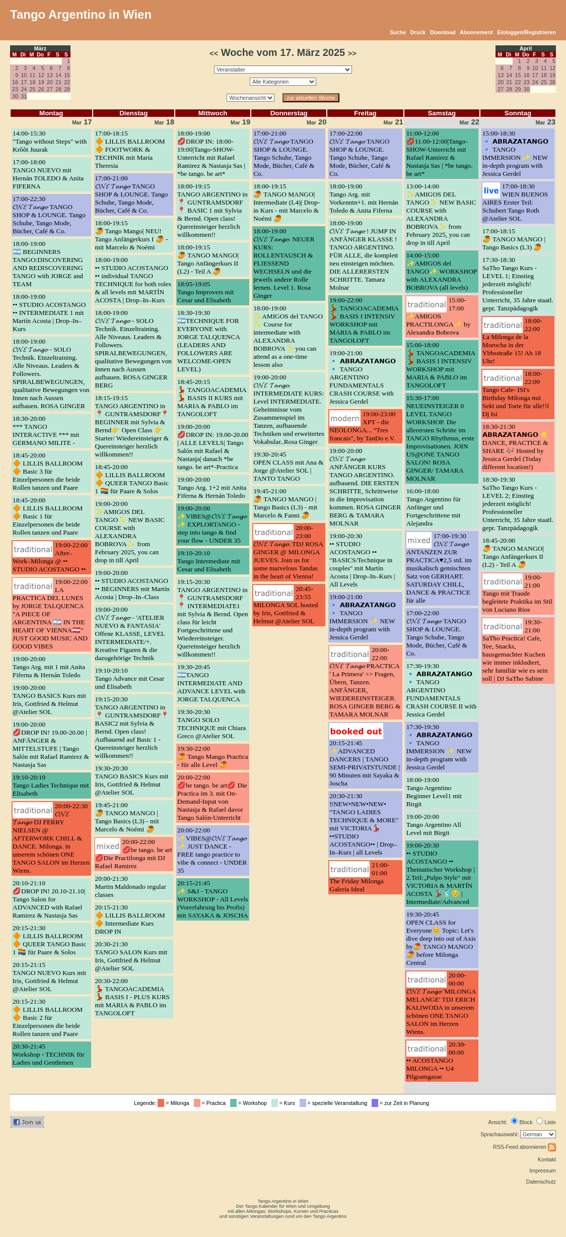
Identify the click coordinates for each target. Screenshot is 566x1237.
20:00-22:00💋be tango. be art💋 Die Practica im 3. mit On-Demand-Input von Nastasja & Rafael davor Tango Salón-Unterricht (212, 797)
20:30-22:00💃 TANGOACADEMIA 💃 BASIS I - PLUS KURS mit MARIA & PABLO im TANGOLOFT (132, 997)
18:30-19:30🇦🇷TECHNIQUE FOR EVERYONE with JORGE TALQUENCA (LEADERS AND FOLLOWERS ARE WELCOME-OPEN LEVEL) (208, 341)
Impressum (542, 1170)
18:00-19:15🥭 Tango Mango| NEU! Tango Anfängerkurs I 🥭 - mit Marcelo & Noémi (131, 235)
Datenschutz (541, 1182)
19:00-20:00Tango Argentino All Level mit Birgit (433, 824)
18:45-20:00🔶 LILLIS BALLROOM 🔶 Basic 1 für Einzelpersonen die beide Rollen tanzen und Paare (48, 516)
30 (15, 96)
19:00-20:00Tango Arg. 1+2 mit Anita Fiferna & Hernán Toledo (211, 487)
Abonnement (476, 32)
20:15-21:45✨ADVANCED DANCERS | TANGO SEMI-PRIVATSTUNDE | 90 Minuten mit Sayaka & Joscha (364, 763)
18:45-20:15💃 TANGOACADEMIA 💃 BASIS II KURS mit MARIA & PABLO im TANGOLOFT (211, 398)
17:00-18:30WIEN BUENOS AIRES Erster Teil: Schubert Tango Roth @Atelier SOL (515, 202)
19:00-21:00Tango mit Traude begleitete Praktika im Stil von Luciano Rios (517, 593)
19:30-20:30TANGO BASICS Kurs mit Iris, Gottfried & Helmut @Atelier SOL (132, 780)
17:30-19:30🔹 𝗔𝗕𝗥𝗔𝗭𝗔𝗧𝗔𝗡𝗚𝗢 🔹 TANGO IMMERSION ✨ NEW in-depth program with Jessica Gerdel (439, 747)
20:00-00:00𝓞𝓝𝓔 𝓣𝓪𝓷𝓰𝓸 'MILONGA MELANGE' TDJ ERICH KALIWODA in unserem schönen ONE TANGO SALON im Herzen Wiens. (441, 1003)
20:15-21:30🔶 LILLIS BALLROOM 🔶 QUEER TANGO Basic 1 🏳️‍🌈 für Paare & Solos (49, 940)
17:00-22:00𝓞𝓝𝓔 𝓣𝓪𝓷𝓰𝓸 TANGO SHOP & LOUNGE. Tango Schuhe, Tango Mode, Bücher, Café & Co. (359, 153)
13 (50, 75)
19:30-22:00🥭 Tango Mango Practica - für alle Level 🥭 (212, 756)
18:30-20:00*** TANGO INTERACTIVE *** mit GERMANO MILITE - (46, 430)
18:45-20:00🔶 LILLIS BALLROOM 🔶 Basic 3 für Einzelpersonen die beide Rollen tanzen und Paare (48, 471)
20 (50, 82)
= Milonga (175, 1103)
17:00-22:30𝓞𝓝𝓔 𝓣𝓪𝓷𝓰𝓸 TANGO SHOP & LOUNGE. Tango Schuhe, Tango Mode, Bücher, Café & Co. (49, 215)
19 (41, 82)
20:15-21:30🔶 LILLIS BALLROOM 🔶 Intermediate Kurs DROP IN (130, 919)
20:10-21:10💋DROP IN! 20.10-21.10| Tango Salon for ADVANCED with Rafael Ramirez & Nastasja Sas (49, 899)
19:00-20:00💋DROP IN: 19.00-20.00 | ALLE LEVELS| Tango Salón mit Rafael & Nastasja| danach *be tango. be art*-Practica (212, 447)
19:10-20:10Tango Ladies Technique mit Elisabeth (51, 785)
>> (352, 53)
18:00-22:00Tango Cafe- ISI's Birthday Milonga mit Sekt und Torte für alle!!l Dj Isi (515, 394)
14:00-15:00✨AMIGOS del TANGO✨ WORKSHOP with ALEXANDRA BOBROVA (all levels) (441, 271)
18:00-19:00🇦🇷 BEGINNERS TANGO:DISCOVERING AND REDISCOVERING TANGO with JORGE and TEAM (48, 264)
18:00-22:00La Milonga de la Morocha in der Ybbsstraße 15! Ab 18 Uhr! (512, 341)
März (40, 48)
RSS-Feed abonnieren (524, 1147)
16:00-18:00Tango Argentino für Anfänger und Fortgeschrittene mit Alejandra (433, 507)
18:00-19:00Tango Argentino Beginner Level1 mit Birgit (434, 792)
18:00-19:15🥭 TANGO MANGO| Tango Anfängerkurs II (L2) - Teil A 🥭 (208, 259)
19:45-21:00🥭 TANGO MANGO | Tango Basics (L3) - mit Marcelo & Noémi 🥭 (127, 817)
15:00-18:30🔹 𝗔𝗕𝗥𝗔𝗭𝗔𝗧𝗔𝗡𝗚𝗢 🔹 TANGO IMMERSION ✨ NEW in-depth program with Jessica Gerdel (515, 153)
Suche (398, 32)
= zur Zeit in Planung (402, 1103)
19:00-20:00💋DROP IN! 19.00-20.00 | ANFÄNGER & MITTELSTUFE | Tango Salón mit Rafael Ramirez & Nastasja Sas (51, 744)
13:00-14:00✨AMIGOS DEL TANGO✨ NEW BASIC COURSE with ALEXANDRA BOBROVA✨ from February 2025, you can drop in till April (441, 214)
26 (41, 89)
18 (33, 82)
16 (15, 82)
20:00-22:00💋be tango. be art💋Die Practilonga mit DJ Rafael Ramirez (133, 854)
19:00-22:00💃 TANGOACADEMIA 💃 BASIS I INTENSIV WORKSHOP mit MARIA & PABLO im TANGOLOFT (363, 320)
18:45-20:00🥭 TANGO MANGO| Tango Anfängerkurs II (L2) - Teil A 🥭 (513, 552)
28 (58, 89)
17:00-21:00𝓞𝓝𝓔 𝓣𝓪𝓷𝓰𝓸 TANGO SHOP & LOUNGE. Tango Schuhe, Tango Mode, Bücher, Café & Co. (131, 194)
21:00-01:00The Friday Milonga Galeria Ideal (359, 877)
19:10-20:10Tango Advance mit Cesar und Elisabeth (130, 678)
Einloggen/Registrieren (526, 32)
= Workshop (250, 1103)
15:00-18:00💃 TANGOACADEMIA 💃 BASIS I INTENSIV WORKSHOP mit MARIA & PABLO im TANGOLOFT (440, 365)
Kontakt (547, 1159)
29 (67, 89)
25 (33, 89)
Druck (418, 32)
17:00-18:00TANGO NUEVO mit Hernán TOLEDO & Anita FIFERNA (48, 174)
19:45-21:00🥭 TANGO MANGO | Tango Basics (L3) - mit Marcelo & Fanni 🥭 (285, 503)
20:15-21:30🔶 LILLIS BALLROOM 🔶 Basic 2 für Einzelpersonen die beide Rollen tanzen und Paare (48, 1017)
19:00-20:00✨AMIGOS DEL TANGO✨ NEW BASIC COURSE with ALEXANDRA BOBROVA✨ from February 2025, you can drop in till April (130, 532)
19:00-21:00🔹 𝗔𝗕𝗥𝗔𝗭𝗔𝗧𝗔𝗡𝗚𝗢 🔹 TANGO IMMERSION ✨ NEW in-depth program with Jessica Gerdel (362, 617)
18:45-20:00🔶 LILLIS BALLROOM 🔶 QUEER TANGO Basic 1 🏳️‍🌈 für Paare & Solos (132, 479)
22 (67, 82)
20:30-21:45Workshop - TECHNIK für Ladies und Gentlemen (49, 1054)
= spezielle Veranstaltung (335, 1103)
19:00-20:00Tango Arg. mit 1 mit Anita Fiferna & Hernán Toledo (49, 667)
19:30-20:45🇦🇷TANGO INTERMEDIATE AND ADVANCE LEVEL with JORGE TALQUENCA (211, 683)
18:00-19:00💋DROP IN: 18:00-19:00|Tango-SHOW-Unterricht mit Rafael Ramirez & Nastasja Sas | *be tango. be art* (211, 153)
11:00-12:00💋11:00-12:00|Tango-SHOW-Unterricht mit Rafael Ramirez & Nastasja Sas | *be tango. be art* (439, 153)
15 (67, 75)
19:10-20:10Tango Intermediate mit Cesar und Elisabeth (208, 561)
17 (24, 82)
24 (24, 89)
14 (58, 75)
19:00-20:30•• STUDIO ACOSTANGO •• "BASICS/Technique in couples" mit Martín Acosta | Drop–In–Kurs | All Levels (362, 560)
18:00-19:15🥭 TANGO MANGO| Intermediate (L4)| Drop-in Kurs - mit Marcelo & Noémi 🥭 (286, 202)
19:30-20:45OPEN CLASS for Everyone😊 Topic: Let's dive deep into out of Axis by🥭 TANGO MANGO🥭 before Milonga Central (441, 938)
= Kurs (284, 1103)
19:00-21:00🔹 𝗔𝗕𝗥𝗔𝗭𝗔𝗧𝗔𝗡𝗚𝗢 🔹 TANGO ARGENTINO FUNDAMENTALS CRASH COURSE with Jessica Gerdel (362, 377)
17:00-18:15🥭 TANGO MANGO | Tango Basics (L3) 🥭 (513, 239)
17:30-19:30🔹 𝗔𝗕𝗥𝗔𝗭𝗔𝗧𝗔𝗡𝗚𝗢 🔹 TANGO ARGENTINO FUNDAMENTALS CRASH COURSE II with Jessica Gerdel (441, 690)
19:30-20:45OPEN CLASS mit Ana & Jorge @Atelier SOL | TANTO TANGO (288, 466)
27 (50, 89)
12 (41, 75)
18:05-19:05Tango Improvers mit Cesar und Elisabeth (205, 292)
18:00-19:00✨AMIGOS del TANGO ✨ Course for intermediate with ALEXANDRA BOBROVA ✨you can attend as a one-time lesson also (288, 336)
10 (24, 75)
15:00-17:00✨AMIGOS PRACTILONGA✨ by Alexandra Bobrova (438, 316)
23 (15, 89)
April (526, 48)
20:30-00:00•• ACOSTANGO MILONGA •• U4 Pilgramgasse (436, 1060)
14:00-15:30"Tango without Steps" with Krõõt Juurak (50, 141)
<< (213, 53)
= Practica (211, 1103)
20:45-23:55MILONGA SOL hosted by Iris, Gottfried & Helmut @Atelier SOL (285, 605)
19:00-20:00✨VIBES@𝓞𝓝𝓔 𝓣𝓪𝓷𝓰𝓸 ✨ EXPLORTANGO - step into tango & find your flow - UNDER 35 (212, 524)
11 (33, 75)
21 (58, 82)
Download (443, 32)
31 (24, 96)
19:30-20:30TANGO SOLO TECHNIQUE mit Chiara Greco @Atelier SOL (211, 724)
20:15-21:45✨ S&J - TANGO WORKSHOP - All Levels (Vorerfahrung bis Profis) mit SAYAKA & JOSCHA (212, 899)
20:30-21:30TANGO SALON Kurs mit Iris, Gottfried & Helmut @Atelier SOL (131, 956)
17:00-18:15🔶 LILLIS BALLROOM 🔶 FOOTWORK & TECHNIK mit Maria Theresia (130, 149)
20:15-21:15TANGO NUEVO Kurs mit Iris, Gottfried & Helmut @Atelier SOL (49, 977)
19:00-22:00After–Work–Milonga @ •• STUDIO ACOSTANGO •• (50, 557)
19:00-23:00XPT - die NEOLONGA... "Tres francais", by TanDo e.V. (362, 426)
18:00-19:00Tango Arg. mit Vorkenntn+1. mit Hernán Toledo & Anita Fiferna (363, 198)
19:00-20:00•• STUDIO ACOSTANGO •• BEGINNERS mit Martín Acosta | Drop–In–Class (132, 585)
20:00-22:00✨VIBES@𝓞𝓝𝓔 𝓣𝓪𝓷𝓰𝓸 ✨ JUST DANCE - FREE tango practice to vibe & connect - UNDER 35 (212, 850)
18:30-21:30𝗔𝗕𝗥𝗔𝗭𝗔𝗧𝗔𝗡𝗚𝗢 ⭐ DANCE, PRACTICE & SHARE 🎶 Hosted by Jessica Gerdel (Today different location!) (515, 447)
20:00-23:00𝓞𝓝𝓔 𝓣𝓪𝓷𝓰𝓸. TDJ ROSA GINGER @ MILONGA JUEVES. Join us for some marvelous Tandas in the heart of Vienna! (288, 552)
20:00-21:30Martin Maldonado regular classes (130, 886)
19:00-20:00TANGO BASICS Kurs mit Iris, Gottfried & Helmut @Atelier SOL (49, 699)
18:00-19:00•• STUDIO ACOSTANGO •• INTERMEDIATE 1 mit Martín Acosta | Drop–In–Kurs (49, 313)
